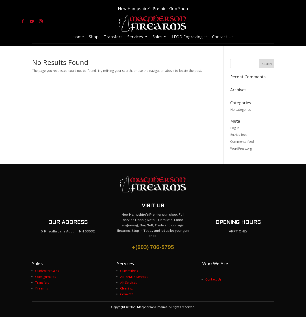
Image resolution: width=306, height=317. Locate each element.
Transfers (113, 37)
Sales (157, 37)
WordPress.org (241, 148)
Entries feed (238, 134)
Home (78, 37)
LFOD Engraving (187, 37)
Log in (234, 128)
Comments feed (242, 141)
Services (135, 37)
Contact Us (223, 37)
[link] (47, 271)
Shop (94, 37)
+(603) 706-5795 (153, 247)
